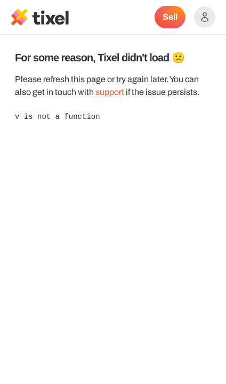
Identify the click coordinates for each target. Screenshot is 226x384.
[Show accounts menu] (204, 17)
